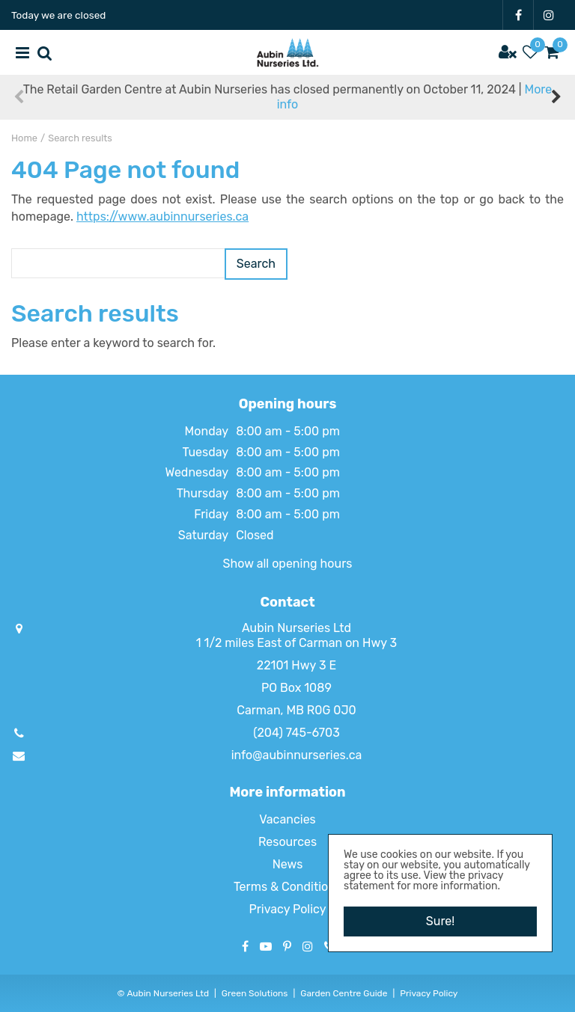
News (288, 864)
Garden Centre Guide (343, 993)
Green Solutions (255, 993)
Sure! (440, 921)
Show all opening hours (288, 563)
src (45, 52)
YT (266, 946)
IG (548, 14)
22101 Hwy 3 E (296, 665)
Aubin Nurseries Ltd (296, 628)
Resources (287, 842)
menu (22, 52)
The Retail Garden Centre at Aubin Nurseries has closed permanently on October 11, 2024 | (287, 96)
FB (518, 14)
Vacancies (287, 819)
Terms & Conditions (287, 887)
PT (287, 946)
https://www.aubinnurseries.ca (162, 216)
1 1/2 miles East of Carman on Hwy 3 (296, 643)
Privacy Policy (287, 909)
